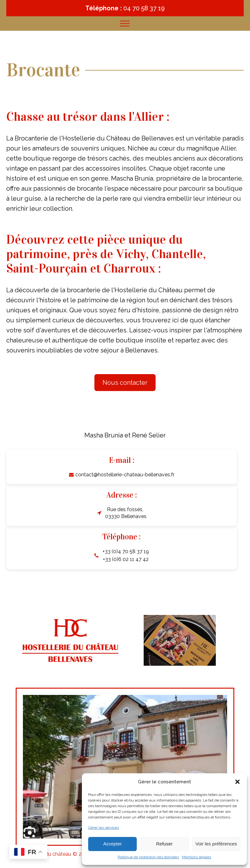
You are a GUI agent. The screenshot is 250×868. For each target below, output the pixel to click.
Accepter (112, 843)
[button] (237, 782)
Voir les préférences (216, 843)
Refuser (164, 843)
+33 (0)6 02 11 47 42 (126, 559)
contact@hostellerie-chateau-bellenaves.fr (124, 475)
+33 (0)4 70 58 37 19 (126, 551)
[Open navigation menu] (125, 23)
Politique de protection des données (148, 857)
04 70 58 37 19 (144, 8)
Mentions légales (196, 857)
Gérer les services (103, 827)
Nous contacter (125, 382)
